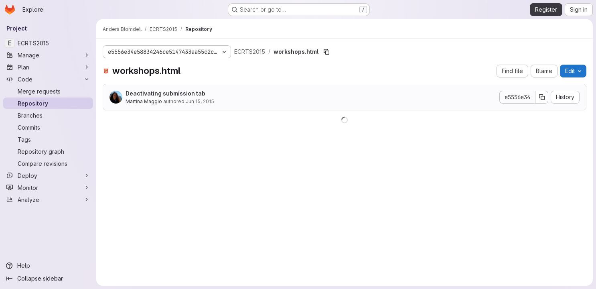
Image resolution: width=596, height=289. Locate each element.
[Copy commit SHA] (541, 97)
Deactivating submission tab (165, 93)
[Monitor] (48, 187)
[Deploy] (48, 175)
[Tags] (48, 139)
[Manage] (48, 55)
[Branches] (48, 115)
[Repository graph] (48, 151)
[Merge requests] (48, 91)
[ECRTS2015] (48, 43)
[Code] (48, 79)
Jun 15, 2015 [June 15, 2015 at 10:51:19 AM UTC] (200, 101)
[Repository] (48, 103)
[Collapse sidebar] (48, 278)
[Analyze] (48, 199)
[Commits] (48, 127)
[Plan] (48, 67)
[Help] (48, 265)
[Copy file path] (326, 51)
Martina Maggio (144, 101)
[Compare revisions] (48, 163)
